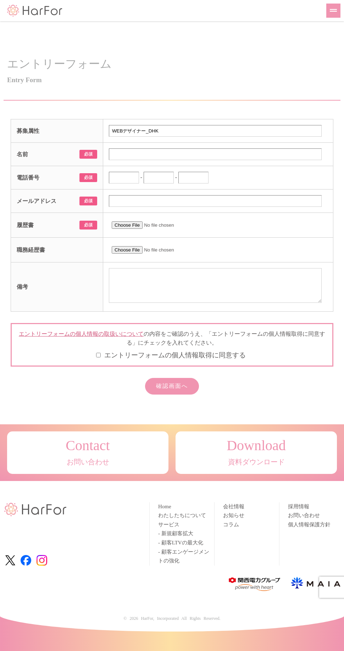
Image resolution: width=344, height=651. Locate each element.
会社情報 (233, 506)
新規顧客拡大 (177, 533)
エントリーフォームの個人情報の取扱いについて (81, 334)
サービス (168, 524)
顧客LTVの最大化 (182, 542)
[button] (333, 11)
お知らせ (233, 515)
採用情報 (298, 506)
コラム (231, 524)
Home (164, 506)
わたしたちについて (182, 515)
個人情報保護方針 (309, 524)
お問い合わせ (304, 515)
